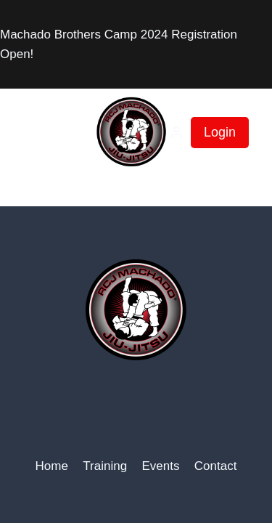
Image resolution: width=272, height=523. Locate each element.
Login (220, 132)
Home (52, 466)
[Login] (176, 132)
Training (105, 466)
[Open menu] (40, 132)
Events (160, 466)
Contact (215, 466)
